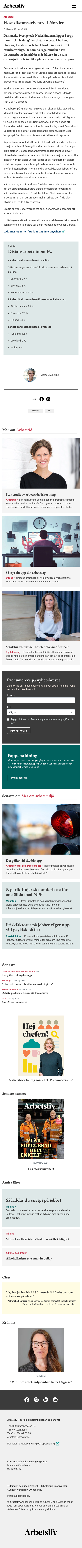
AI (3, 998)
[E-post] (55, 1399)
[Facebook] (26, 1399)
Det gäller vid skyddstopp (17, 975)
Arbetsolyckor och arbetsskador (17, 971)
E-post (11, 695)
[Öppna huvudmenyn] (74, 5)
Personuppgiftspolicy (18, 1495)
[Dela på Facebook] (41, 399)
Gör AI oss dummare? (14, 1002)
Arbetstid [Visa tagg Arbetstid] (35, 411)
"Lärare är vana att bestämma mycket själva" (27, 984)
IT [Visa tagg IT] (49, 411)
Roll (9, 707)
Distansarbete (9, 989)
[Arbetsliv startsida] (41, 1531)
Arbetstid (9, 16)
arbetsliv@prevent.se (18, 1437)
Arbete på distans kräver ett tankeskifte (25, 993)
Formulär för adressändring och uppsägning (33, 1443)
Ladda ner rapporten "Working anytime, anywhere (34, 231)
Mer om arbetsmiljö (37, 795)
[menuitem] (22, 6)
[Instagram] (36, 1399)
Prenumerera (18, 730)
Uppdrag (6, 980)
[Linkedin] (45, 1399)
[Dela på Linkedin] (48, 399)
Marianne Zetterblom (18, 1465)
